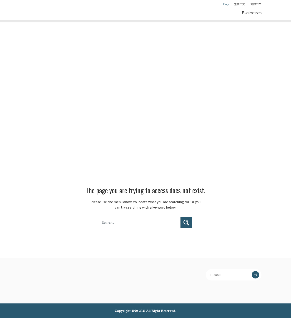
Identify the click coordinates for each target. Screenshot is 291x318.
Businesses (251, 13)
